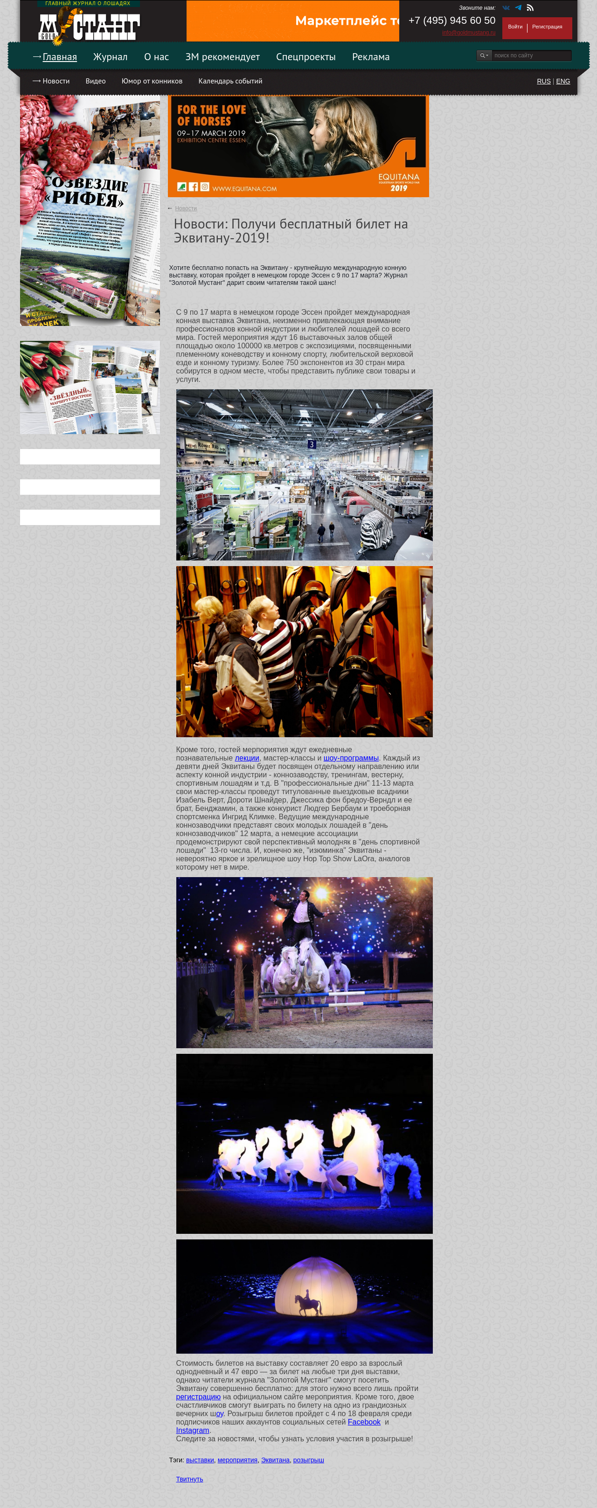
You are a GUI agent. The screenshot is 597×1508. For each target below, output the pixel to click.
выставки (200, 1460)
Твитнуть (189, 1479)
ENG (563, 81)
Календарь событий (230, 80)
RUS (544, 81)
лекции (247, 758)
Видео (95, 80)
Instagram (192, 1430)
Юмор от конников (152, 80)
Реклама (371, 56)
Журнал (110, 56)
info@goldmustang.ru (468, 32)
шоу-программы (351, 758)
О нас (156, 56)
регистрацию (198, 1397)
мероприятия (238, 1460)
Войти (515, 26)
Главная (60, 56)
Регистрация (547, 26)
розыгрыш (308, 1460)
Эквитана (275, 1460)
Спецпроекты (306, 56)
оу (219, 1414)
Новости (56, 80)
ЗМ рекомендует (223, 56)
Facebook (364, 1422)
